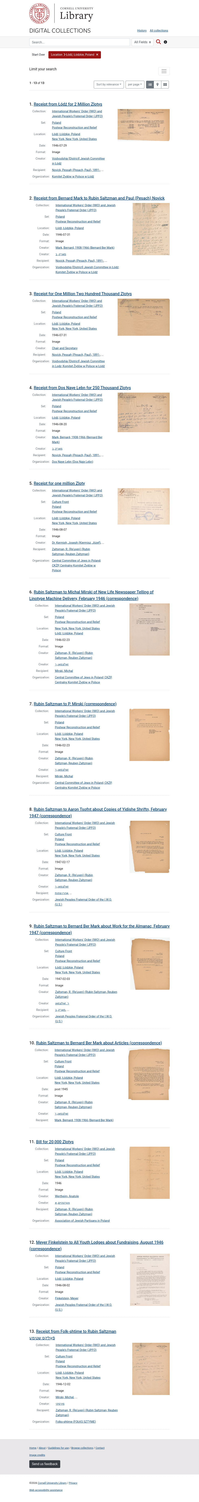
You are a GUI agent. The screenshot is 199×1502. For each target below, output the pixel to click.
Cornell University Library (52, 1482)
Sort (107, 84)
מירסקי (60, 1404)
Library (76, 13)
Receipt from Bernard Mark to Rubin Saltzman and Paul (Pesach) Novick (99, 198)
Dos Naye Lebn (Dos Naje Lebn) (72, 462)
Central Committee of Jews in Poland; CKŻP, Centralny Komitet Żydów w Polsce (76, 565)
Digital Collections (60, 30)
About (42, 1447)
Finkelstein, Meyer (67, 1298)
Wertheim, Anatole (67, 1196)
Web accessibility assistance (45, 1490)
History (142, 30)
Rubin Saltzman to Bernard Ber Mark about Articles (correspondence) (99, 1042)
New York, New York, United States (74, 139)
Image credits (37, 1455)
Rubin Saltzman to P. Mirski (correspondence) (75, 703)
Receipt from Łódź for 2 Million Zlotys (68, 104)
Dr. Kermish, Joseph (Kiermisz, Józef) (76, 542)
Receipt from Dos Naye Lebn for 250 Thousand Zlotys (82, 387)
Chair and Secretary (65, 348)
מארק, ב (61, 254)
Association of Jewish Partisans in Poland (82, 1221)
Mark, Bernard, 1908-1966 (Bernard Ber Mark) (85, 248)
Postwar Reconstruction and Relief (74, 127)
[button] (74, 55)
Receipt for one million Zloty (59, 483)
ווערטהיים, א (62, 1203)
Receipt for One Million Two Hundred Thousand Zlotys (83, 293)
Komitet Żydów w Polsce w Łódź (73, 176)
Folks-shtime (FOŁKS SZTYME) (76, 1422)
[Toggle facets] (164, 71)
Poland (56, 123)
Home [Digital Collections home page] (32, 1447)
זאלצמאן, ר (62, 664)
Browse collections (82, 1447)
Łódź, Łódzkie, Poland (66, 134)
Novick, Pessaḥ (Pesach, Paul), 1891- (76, 170)
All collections (159, 30)
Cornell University (39, 13)
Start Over (38, 54)
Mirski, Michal (64, 671)
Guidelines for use (58, 1447)
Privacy (73, 1482)
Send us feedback (45, 1464)
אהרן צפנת (61, 893)
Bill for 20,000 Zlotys (55, 1141)
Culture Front (60, 502)
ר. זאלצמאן (62, 1003)
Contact (100, 1447)
